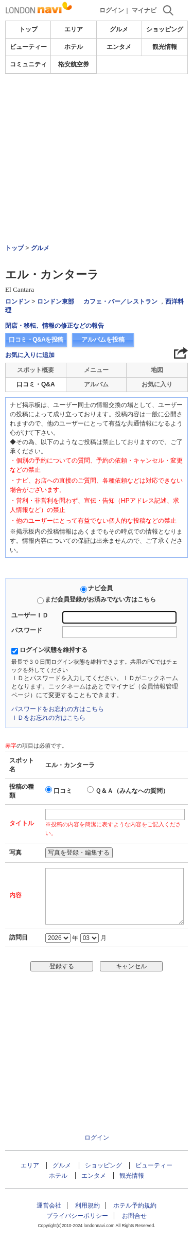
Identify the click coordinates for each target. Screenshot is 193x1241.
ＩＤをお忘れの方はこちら (48, 717)
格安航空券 (73, 64)
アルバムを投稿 (103, 339)
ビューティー (28, 46)
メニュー (96, 370)
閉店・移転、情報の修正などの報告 (54, 325)
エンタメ (119, 46)
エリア (73, 29)
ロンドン (17, 301)
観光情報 (164, 46)
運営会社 (49, 1205)
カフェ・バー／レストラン (120, 301)
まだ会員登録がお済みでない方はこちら (100, 599)
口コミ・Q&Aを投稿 (36, 339)
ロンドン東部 (55, 301)
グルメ (119, 29)
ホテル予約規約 (134, 1205)
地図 (157, 370)
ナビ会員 (100, 588)
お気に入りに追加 (30, 355)
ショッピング (164, 29)
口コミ (63, 790)
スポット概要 (35, 370)
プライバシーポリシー (77, 1215)
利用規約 (87, 1205)
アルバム (96, 384)
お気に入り (157, 384)
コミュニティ (28, 64)
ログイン (111, 10)
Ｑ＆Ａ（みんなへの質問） (132, 790)
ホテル (73, 46)
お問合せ (134, 1215)
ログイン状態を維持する (53, 649)
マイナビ (144, 10)
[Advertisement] (96, 130)
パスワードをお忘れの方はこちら (57, 709)
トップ (28, 29)
